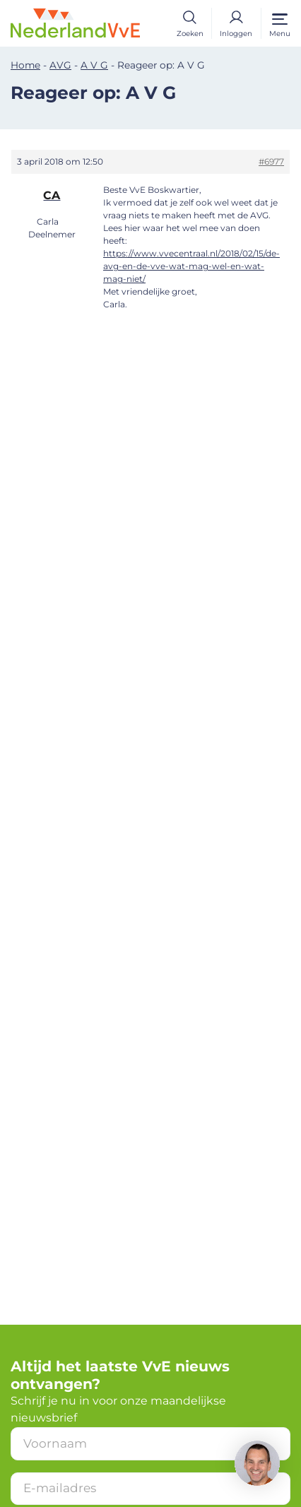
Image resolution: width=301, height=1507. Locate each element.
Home (25, 65)
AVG (60, 65)
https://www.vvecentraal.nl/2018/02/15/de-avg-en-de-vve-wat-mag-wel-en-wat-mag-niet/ (191, 266)
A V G (94, 65)
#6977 (271, 161)
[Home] (75, 22)
